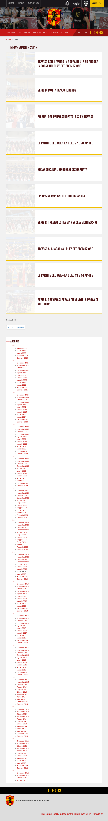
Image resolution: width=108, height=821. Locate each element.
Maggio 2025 (22, 380)
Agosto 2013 (22, 751)
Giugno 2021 (22, 505)
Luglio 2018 (21, 596)
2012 (14, 770)
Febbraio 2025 (22, 387)
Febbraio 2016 (22, 672)
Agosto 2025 (22, 373)
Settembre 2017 (23, 623)
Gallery (14, 32)
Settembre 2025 (23, 370)
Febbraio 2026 (22, 355)
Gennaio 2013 (22, 768)
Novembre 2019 (23, 557)
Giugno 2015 (22, 692)
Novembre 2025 (23, 365)
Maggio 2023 (22, 444)
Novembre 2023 (23, 429)
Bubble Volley (46, 32)
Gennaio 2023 (22, 454)
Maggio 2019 (22, 569)
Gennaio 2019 (22, 579)
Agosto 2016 (22, 657)
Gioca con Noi (55, 32)
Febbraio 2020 (22, 547)
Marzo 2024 (21, 417)
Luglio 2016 (21, 660)
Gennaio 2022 (22, 485)
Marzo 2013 (21, 763)
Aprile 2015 (21, 697)
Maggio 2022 (22, 476)
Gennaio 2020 (22, 549)
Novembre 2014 (23, 711)
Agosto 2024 (22, 404)
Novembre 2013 (23, 743)
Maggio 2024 (22, 412)
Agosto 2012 (22, 780)
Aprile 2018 (21, 603)
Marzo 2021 (21, 512)
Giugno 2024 (22, 409)
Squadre (49, 814)
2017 (14, 613)
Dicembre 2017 (23, 616)
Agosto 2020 (22, 532)
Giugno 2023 (22, 441)
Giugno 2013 (22, 756)
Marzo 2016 (21, 670)
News (8, 32)
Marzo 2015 (21, 699)
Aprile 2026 (21, 350)
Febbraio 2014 (22, 733)
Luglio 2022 (21, 471)
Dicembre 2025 (23, 363)
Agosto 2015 (22, 687)
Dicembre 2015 (23, 679)
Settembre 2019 (23, 562)
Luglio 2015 (21, 689)
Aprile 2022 (21, 478)
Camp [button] (61, 32)
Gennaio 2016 (22, 675)
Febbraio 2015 (22, 701)
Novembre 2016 (23, 650)
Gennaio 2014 (22, 736)
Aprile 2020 (21, 542)
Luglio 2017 (21, 628)
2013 (14, 738)
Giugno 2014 (22, 724)
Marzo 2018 (21, 606)
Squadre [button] (20, 32)
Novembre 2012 (23, 775)
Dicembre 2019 (23, 554)
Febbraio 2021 (22, 515)
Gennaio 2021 (22, 517)
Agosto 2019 (22, 564)
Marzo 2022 (21, 481)
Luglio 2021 (21, 503)
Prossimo (20, 327)
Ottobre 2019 (22, 559)
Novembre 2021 (23, 493)
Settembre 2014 (23, 716)
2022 (14, 456)
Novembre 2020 (23, 525)
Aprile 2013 (21, 760)
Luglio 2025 (21, 375)
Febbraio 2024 (22, 419)
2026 (14, 346)
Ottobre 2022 (22, 463)
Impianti (21, 3)
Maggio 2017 (22, 633)
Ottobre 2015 (22, 684)
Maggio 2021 (22, 508)
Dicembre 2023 (23, 426)
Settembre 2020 (23, 530)
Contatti (11, 3)
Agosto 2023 (22, 436)
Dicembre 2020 (23, 522)
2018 (14, 581)
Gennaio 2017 (22, 643)
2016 (14, 645)
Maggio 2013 (22, 758)
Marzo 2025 (21, 385)
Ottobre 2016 (22, 652)
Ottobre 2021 (22, 495)
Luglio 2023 (21, 439)
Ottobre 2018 (22, 589)
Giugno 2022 (22, 473)
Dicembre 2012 (23, 773)
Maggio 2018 (22, 601)
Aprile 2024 (21, 414)
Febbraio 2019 (22, 576)
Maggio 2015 (22, 694)
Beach (66, 32)
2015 (14, 677)
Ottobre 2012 (22, 778)
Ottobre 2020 (22, 527)
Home (8, 40)
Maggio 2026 (22, 348)
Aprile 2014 (21, 729)
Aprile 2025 (21, 382)
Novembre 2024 (23, 397)
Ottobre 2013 (22, 746)
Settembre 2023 (23, 434)
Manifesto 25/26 (37, 32)
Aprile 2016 (21, 667)
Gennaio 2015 (22, 704)
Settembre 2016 (23, 655)
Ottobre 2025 (22, 368)
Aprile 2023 (21, 446)
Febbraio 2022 (22, 483)
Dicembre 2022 (23, 459)
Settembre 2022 (23, 466)
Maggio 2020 (22, 539)
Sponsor (85, 32)
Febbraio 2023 (22, 451)
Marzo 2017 (21, 638)
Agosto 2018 (22, 594)
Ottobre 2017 (22, 621)
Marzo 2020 (21, 544)
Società (56, 814)
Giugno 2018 (22, 598)
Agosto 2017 (22, 625)
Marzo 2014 (21, 731)
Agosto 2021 (22, 500)
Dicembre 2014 (23, 709)
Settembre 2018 (23, 591)
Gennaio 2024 (22, 422)
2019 (14, 552)
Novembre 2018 (23, 586)
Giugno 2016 (22, 662)
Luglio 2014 (21, 721)
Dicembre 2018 (23, 584)
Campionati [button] (28, 32)
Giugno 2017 (22, 630)
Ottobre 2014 (22, 714)
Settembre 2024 (23, 402)
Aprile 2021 (21, 510)
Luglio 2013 (21, 753)
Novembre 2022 (23, 461)
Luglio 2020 (21, 535)
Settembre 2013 (23, 748)
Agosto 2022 (22, 468)
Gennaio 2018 (22, 611)
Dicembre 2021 (23, 490)
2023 (14, 424)
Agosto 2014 (22, 719)
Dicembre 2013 (23, 741)
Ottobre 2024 (22, 400)
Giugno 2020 (22, 537)
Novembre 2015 (23, 682)
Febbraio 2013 (22, 765)
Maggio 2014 (22, 726)
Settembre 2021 (23, 498)
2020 (14, 520)
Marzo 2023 (21, 449)
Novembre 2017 (23, 618)
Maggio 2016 (22, 665)
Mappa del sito (33, 3)
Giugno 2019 (22, 566)
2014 (14, 706)
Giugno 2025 (22, 377)
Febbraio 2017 (22, 640)
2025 (14, 360)
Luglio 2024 (21, 407)
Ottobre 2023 (22, 431)
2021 (14, 488)
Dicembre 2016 (23, 648)
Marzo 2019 (21, 574)
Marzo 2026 (21, 353)
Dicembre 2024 (23, 395)
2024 (14, 392)
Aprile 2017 (21, 635)
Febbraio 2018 (22, 608)
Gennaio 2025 (22, 390)
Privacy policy (98, 814)
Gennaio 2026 (22, 358)
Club (80, 32)
